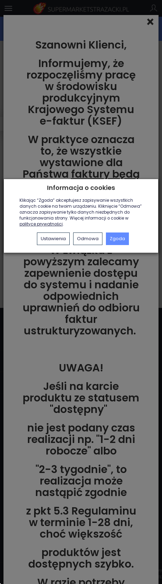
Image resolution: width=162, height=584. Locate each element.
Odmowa (88, 238)
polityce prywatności (41, 224)
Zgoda (117, 238)
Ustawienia (53, 238)
